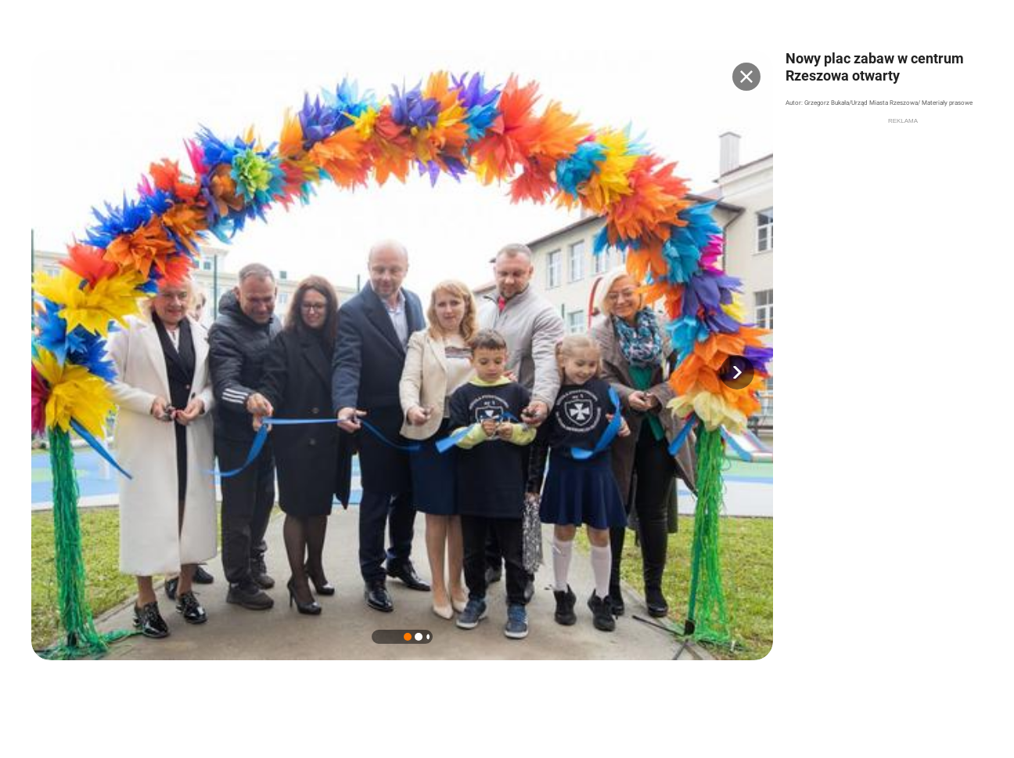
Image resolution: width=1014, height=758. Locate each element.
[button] (737, 372)
